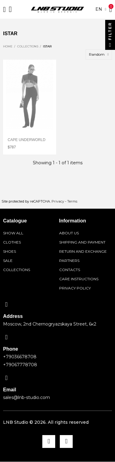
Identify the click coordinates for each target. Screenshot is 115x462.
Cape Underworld (26, 140)
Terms (72, 201)
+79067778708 (20, 364)
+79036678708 (19, 357)
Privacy (58, 201)
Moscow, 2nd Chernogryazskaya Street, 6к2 (49, 324)
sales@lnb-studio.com (26, 397)
